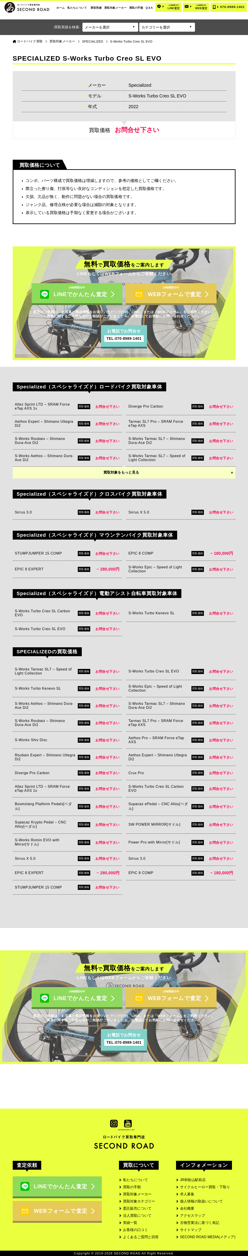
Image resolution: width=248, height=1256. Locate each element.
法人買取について (137, 1215)
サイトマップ (190, 1230)
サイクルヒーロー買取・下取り (205, 1187)
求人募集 (187, 1194)
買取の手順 (136, 7)
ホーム (60, 7)
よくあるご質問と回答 (141, 1237)
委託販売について (137, 1208)
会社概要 (187, 1208)
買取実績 (96, 7)
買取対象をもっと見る (121, 472)
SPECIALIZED (92, 41)
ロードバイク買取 (30, 41)
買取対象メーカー (115, 7)
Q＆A (149, 7)
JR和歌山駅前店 (193, 1180)
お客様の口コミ (135, 1230)
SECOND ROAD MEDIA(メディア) (208, 1237)
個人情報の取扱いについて (201, 1201)
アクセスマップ (192, 1215)
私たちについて (77, 7)
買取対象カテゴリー (139, 1201)
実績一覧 (130, 1223)
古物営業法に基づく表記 (199, 1223)
